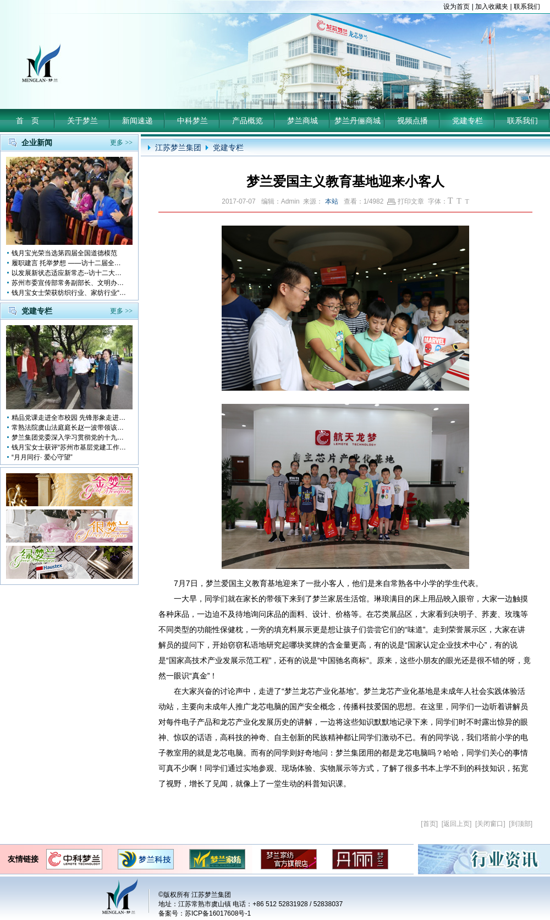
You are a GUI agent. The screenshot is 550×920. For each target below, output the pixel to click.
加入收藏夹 (491, 6)
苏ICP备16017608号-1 (218, 913)
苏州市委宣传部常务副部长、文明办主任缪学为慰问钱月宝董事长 (69, 283)
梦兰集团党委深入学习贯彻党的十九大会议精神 (69, 437)
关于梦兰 (82, 120)
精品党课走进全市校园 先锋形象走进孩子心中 (69, 417)
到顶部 (521, 824)
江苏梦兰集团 (178, 147)
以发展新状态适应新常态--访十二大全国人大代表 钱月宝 (69, 273)
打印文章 (405, 201)
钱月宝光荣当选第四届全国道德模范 (64, 253)
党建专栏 (467, 120)
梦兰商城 (302, 120)
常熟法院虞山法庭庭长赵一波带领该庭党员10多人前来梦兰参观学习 (69, 427)
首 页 (27, 120)
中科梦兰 (192, 120)
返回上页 (456, 824)
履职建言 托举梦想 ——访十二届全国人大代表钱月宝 (69, 263)
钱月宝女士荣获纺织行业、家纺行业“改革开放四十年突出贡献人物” (69, 293)
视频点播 (412, 120)
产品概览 (247, 120)
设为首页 (456, 6)
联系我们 (527, 6)
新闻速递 (137, 120)
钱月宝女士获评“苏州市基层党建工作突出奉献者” (69, 447)
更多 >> (121, 142)
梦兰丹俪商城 (357, 120)
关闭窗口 (490, 824)
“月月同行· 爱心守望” (42, 457)
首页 (429, 824)
